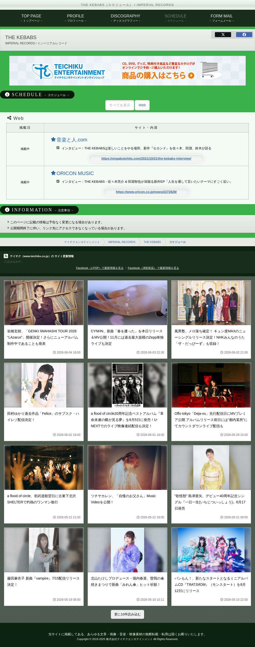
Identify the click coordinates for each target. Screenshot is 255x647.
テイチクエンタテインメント (82, 241)
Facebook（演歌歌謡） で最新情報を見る (153, 267)
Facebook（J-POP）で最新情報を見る (100, 267)
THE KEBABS (152, 241)
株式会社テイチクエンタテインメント (129, 639)
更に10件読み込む (127, 614)
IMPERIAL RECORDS (121, 241)
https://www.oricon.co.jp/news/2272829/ (146, 192)
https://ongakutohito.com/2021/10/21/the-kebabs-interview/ (146, 158)
